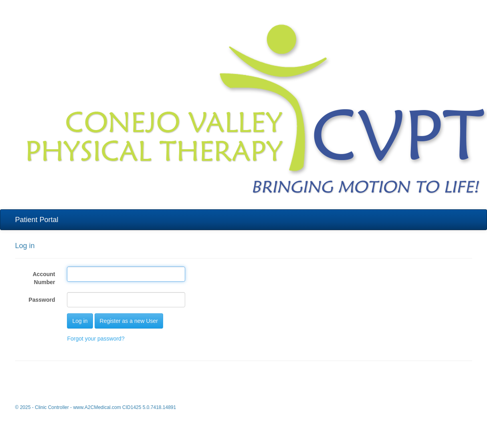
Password (41, 300)
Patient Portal (37, 220)
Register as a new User (129, 321)
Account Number (43, 278)
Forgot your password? (95, 338)
